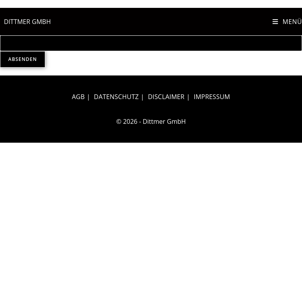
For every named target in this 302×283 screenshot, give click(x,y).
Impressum (212, 96)
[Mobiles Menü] (287, 21)
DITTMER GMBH (27, 21)
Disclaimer (166, 96)
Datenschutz (116, 96)
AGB (78, 96)
